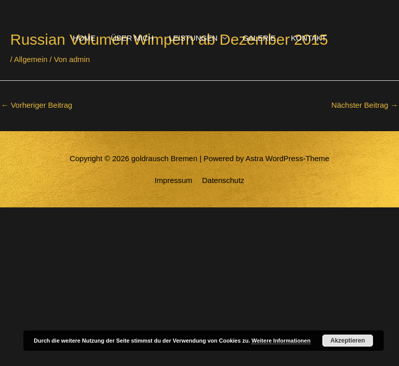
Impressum (173, 180)
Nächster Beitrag (364, 105)
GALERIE (258, 38)
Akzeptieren (347, 340)
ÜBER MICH (132, 38)
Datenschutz (223, 180)
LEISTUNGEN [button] (193, 38)
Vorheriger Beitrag (36, 105)
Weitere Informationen (281, 341)
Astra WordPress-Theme (287, 158)
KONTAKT (308, 38)
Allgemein (31, 59)
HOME (84, 38)
